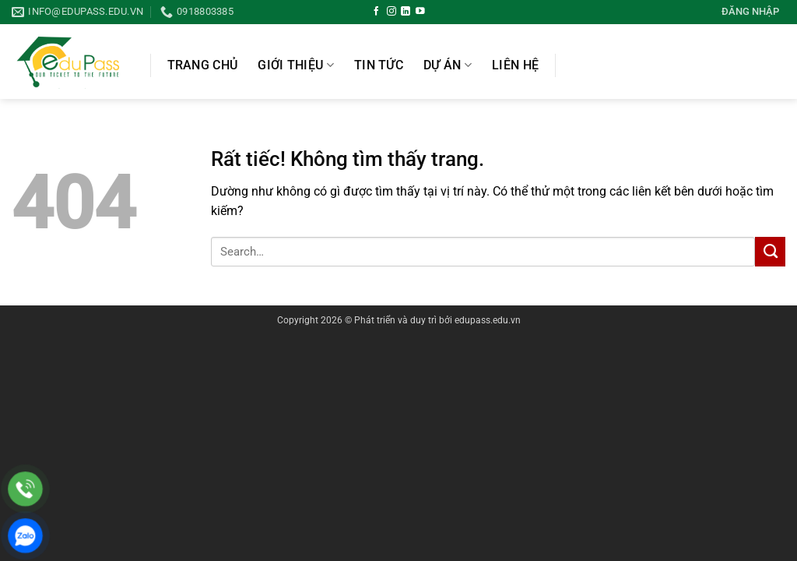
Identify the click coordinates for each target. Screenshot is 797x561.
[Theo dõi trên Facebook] (376, 11)
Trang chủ (202, 65)
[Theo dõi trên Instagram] (391, 11)
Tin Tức (378, 65)
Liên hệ (515, 65)
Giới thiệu (296, 65)
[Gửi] (770, 251)
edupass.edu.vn (488, 320)
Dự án (447, 65)
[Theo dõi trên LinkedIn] (405, 11)
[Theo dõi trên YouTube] (420, 11)
